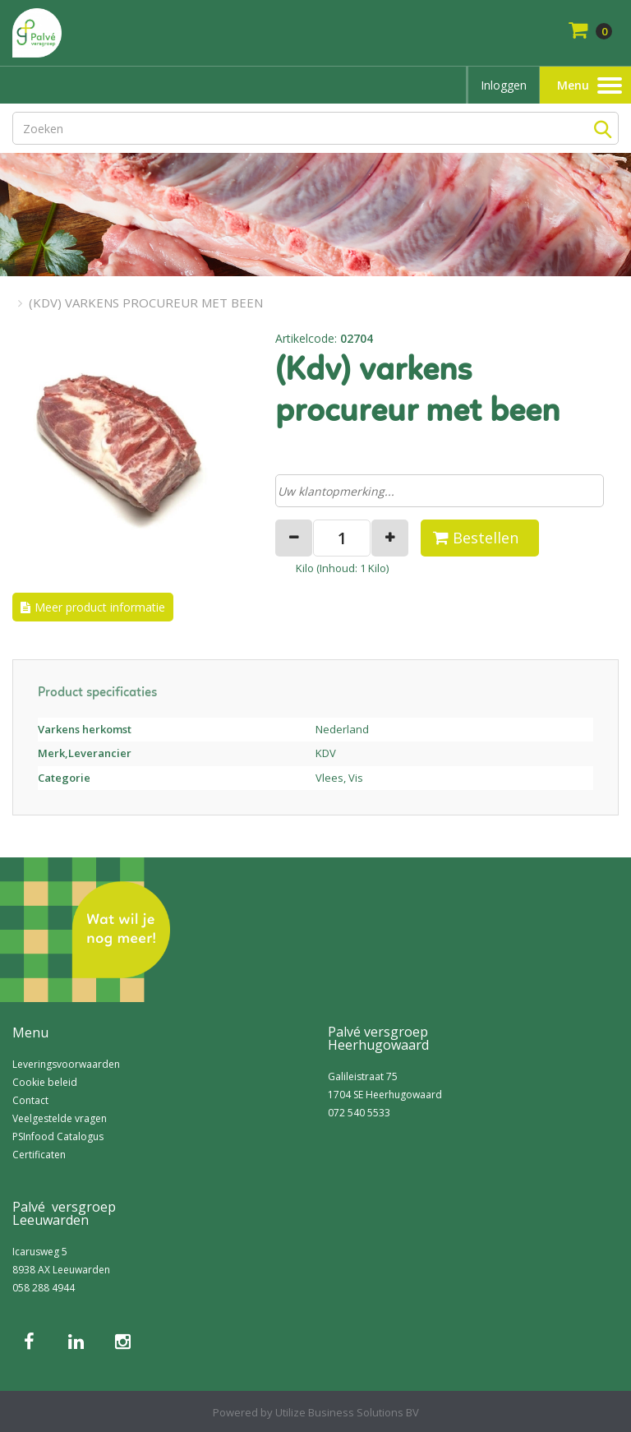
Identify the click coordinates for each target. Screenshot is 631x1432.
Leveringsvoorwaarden (66, 1064)
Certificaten (39, 1155)
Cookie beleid (44, 1082)
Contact (30, 1100)
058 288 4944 (43, 1288)
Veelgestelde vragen (59, 1118)
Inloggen (504, 85)
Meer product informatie (100, 607)
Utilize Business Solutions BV (347, 1412)
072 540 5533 (359, 1113)
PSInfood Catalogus (58, 1136)
